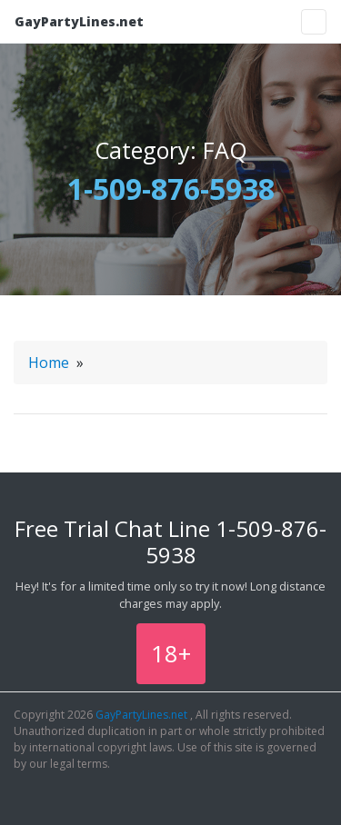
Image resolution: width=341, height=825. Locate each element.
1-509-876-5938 (171, 188)
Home (48, 363)
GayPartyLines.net (79, 21)
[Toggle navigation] (313, 22)
